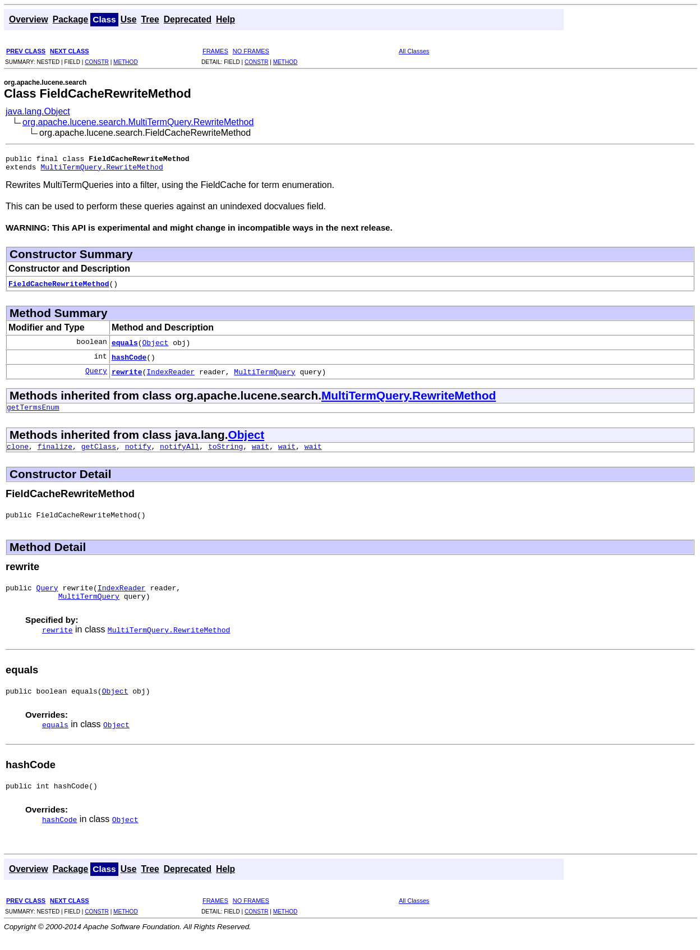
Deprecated (187, 19)
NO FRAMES (251, 51)
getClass (98, 453)
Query (96, 375)
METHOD (125, 62)
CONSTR (97, 62)
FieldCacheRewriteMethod (58, 287)
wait (260, 453)
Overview (28, 19)
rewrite (127, 375)
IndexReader (170, 375)
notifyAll (179, 453)
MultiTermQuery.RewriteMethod (101, 170)
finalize (55, 453)
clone (18, 453)
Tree (150, 19)
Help (225, 19)
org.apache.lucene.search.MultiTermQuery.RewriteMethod (138, 122)
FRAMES (215, 51)
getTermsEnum (33, 412)
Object (155, 346)
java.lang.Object (38, 111)
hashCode (129, 360)
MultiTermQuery (264, 375)
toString (225, 453)
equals (125, 346)
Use (129, 19)
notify (138, 453)
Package (71, 19)
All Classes (414, 51)
